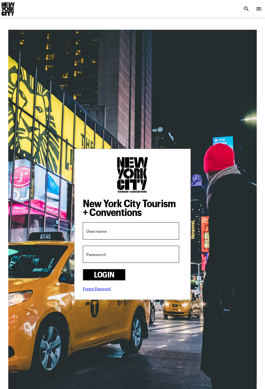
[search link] (246, 9)
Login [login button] (104, 274)
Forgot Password (97, 289)
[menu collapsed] (259, 9)
